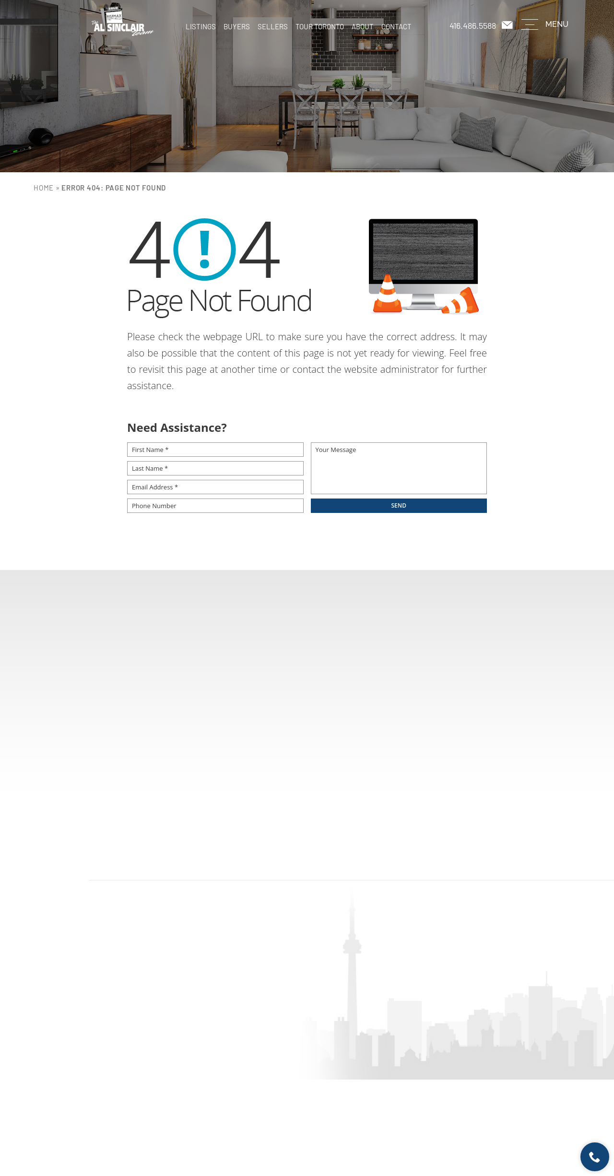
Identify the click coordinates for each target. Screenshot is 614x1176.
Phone (323, 700)
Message (144, 740)
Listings (201, 26)
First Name (147, 700)
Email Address (430, 700)
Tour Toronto (319, 26)
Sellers (273, 26)
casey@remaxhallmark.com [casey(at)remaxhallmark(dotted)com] (334, 988)
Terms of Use (356, 1143)
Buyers (237, 26)
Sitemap (383, 1143)
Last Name (239, 700)
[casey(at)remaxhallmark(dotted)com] (508, 25)
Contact (396, 26)
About (363, 26)
